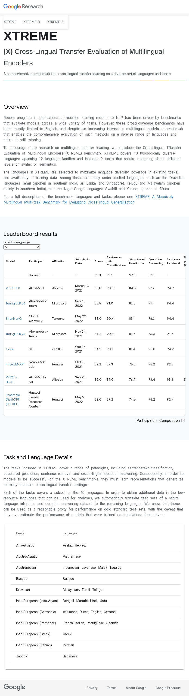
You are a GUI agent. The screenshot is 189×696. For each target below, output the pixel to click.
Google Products (168, 688)
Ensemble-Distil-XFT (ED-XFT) (13, 399)
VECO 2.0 (13, 288)
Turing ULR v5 (15, 334)
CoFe (9, 349)
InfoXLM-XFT (15, 364)
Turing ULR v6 (15, 303)
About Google (136, 688)
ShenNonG (14, 318)
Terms (112, 688)
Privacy (92, 688)
